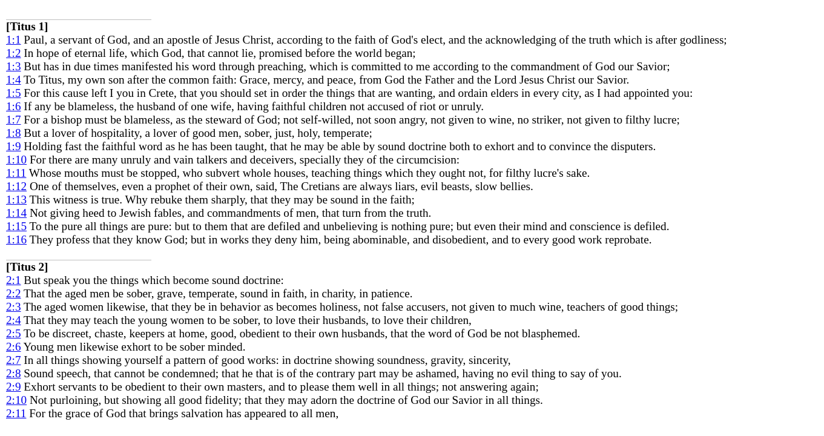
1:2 (13, 53)
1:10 (16, 159)
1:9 (13, 146)
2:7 (13, 360)
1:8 (13, 133)
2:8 (13, 373)
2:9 (13, 386)
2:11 (16, 413)
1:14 (16, 212)
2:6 (13, 346)
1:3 (13, 66)
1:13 (16, 199)
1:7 (13, 119)
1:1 (13, 39)
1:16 (16, 239)
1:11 (16, 173)
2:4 (13, 320)
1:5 (13, 93)
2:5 (13, 333)
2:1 (13, 280)
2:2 (13, 293)
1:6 (13, 106)
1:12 (16, 186)
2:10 (16, 400)
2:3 (13, 306)
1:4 (13, 79)
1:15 (16, 226)
